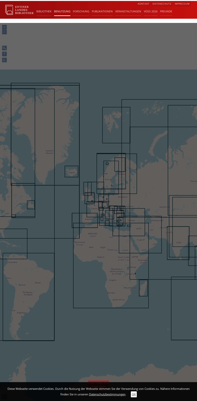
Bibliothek (44, 11)
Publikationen (102, 11)
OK (134, 394)
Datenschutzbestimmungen (107, 394)
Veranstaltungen (128, 11)
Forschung (81, 11)
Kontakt (143, 3)
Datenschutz (162, 3)
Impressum (182, 3)
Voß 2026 (151, 11)
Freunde (166, 11)
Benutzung (62, 11)
